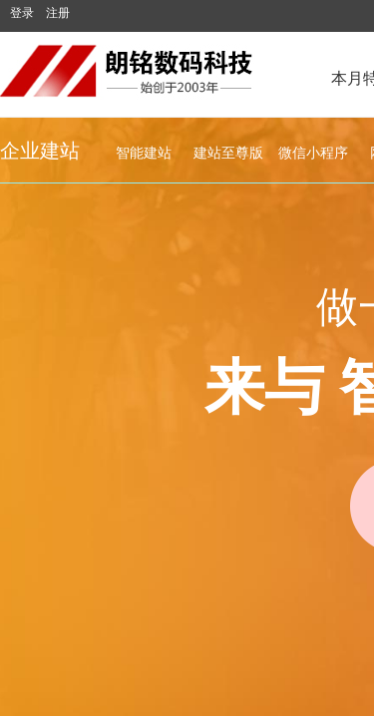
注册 (58, 13)
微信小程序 (313, 153)
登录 (22, 13)
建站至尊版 (228, 153)
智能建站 (144, 153)
